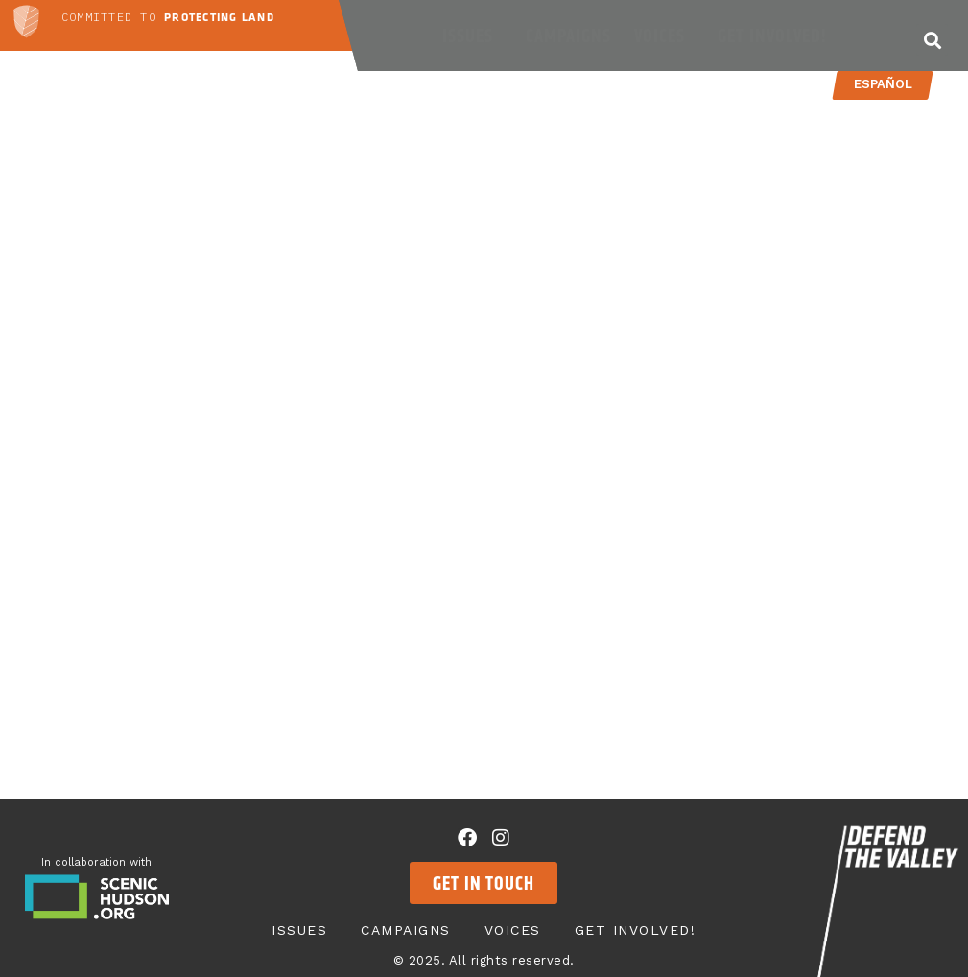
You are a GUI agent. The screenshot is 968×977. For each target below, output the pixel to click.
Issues (472, 35)
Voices (664, 35)
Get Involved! (777, 35)
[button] (932, 40)
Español (883, 84)
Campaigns (568, 35)
